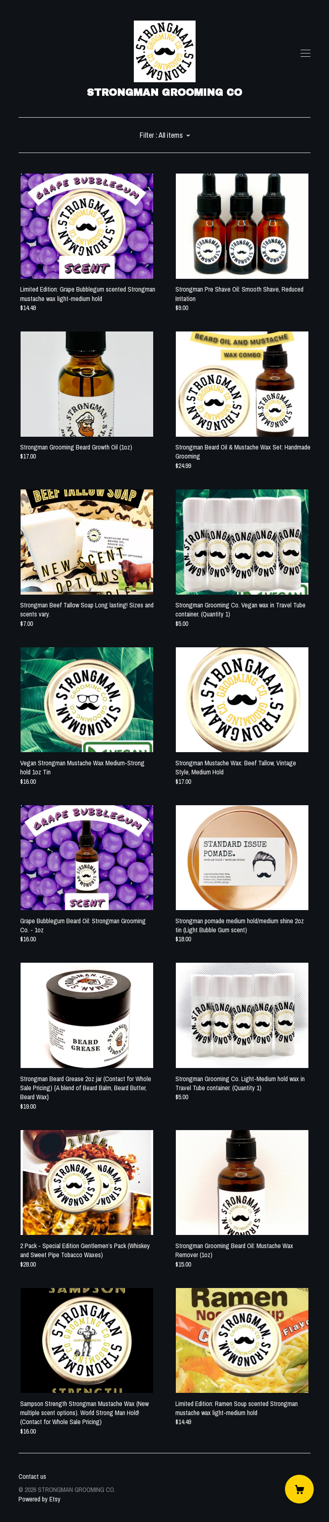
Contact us (32, 1476)
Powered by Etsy (40, 1498)
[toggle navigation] (305, 53)
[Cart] (299, 1489)
